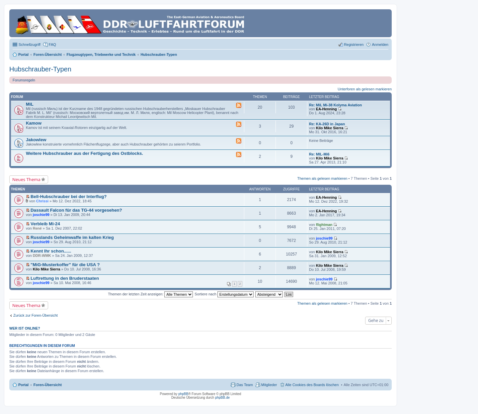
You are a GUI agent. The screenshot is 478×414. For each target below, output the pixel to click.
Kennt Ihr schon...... (51, 251)
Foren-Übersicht (48, 385)
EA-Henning (326, 109)
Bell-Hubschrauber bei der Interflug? (69, 196)
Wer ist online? (24, 328)
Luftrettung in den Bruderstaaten (65, 278)
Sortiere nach (224, 294)
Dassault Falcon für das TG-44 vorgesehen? (76, 210)
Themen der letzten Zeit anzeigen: (150, 294)
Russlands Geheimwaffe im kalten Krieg (72, 237)
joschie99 (41, 215)
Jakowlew (36, 139)
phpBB (183, 394)
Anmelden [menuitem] (380, 45)
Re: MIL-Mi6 (319, 154)
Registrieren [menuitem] (353, 45)
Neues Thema (26, 179)
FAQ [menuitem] (52, 45)
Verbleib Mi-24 (45, 223)
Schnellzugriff (29, 45)
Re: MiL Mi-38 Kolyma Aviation (335, 105)
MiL (30, 104)
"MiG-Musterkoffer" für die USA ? (65, 264)
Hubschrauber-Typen (40, 69)
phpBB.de (222, 397)
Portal (23, 54)
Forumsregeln (24, 80)
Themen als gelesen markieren (322, 178)
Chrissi (42, 201)
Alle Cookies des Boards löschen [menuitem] (312, 385)
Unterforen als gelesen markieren (365, 89)
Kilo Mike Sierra (330, 128)
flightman (324, 225)
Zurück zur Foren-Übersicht (35, 315)
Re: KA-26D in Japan (327, 124)
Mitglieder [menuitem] (269, 385)
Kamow (33, 123)
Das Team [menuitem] (244, 385)
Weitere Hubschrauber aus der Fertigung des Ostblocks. (84, 153)
